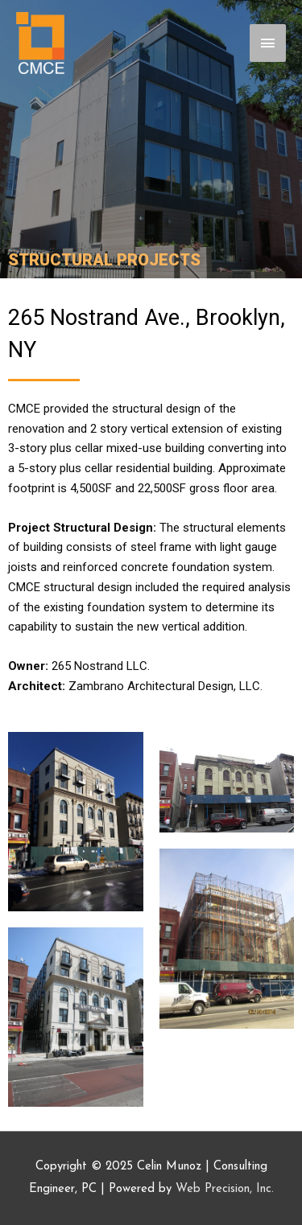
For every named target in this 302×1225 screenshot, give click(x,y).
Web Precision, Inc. (225, 1189)
